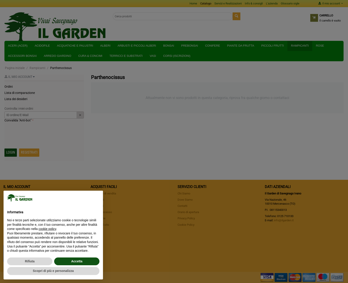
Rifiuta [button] (30, 261)
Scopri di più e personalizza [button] (53, 271)
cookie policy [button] (47, 229)
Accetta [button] (77, 261)
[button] (97, 197)
